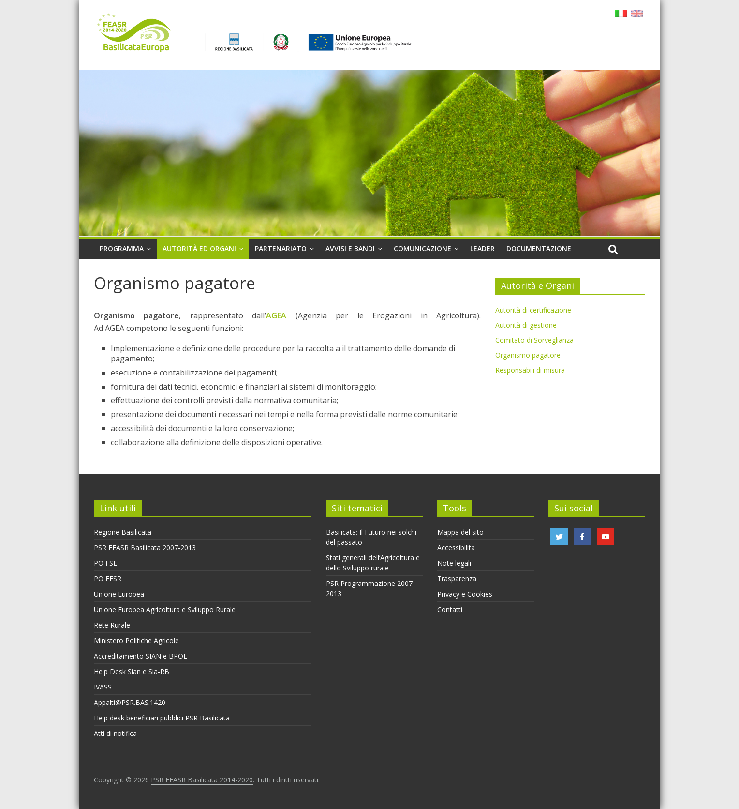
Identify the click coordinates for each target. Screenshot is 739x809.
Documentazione (538, 248)
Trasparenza (456, 578)
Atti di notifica (115, 733)
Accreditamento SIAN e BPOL (140, 655)
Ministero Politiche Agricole (136, 640)
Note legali (454, 563)
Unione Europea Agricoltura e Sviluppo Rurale (165, 609)
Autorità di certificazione (533, 310)
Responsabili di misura (530, 370)
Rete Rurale (112, 624)
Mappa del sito (460, 532)
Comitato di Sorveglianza (534, 340)
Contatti (449, 609)
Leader (482, 248)
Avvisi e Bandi (350, 248)
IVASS (103, 686)
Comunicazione (422, 248)
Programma (122, 248)
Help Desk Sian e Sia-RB (131, 671)
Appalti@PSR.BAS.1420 (129, 702)
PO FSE (105, 563)
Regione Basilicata (122, 532)
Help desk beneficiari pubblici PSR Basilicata (162, 717)
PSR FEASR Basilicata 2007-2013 (145, 547)
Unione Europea (119, 594)
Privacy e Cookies (464, 594)
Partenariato (281, 248)
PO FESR (107, 578)
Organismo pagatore (528, 355)
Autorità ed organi (199, 248)
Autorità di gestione (526, 325)
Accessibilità (456, 547)
